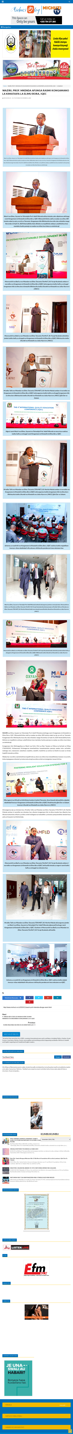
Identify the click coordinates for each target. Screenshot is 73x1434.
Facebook (66, 1052)
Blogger (58, 1052)
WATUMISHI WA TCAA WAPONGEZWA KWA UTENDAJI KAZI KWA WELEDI (32, 1173)
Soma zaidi (62, 1400)
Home (5, 86)
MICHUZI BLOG (28, 1430)
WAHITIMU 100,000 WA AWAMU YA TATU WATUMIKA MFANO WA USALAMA (33, 1163)
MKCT (40, 1432)
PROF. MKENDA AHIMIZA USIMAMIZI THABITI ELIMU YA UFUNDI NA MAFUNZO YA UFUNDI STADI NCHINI (25, 1135)
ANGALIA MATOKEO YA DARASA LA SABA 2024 (24, 1144)
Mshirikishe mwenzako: (13, 998)
